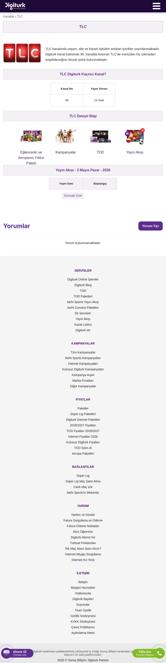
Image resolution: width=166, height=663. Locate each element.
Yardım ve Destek (83, 514)
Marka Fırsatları (83, 380)
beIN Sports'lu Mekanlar (83, 492)
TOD (83, 290)
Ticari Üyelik (83, 610)
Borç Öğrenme (83, 531)
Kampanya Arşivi (83, 375)
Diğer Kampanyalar (83, 386)
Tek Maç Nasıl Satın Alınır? (83, 548)
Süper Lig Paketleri (83, 414)
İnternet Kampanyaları (83, 363)
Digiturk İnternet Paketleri (83, 419)
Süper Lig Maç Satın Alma (83, 481)
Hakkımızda (83, 593)
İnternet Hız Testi (83, 560)
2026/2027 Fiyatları (83, 425)
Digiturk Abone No (83, 537)
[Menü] (156, 6)
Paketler (82, 408)
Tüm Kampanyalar (83, 352)
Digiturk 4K (83, 330)
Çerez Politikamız (83, 627)
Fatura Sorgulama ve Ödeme (83, 520)
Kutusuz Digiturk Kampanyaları (83, 369)
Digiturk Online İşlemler (83, 279)
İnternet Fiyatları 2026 (83, 436)
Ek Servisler (83, 313)
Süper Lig (83, 475)
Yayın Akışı (83, 319)
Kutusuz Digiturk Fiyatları (83, 442)
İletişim (83, 582)
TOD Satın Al (83, 448)
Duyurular (83, 604)
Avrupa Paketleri (83, 453)
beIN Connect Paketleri (83, 307)
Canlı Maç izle (83, 487)
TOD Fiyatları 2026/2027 (82, 431)
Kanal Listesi (82, 324)
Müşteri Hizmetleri (83, 587)
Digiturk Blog (82, 285)
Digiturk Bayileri (82, 599)
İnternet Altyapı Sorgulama (83, 554)
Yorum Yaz (150, 226)
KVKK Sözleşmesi (83, 621)
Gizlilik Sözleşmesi (83, 616)
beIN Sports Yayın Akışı (83, 302)
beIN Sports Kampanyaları (83, 358)
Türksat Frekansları (83, 543)
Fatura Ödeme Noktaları (83, 526)
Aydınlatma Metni (83, 633)
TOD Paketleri (83, 296)
